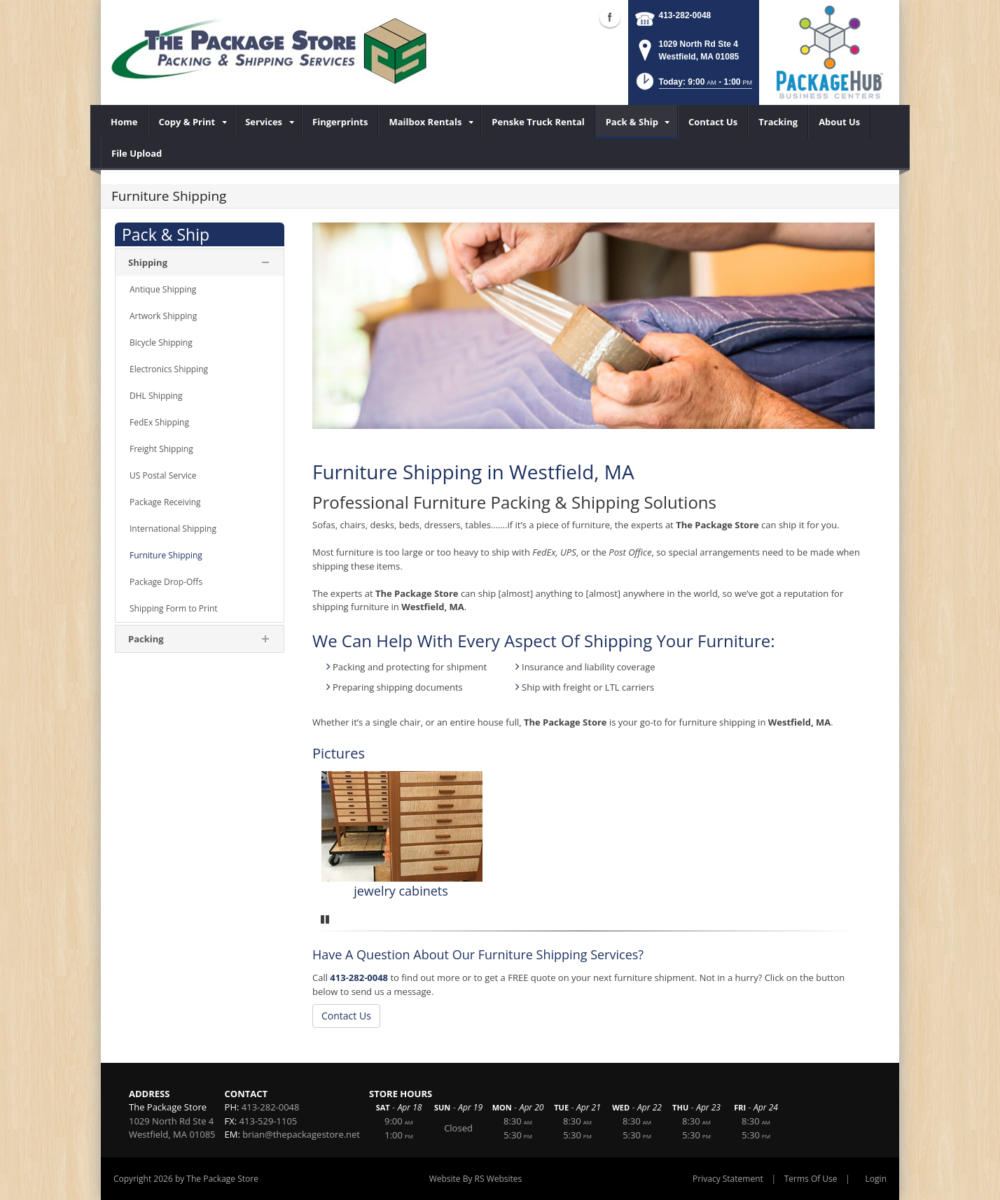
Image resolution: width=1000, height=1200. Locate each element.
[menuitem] (124, 122)
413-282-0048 (685, 15)
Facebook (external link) (609, 16)
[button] (693, 86)
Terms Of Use (811, 1179)
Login (876, 1179)
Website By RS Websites (475, 1179)
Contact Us (346, 1015)
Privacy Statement (728, 1179)
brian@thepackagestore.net (301, 1134)
